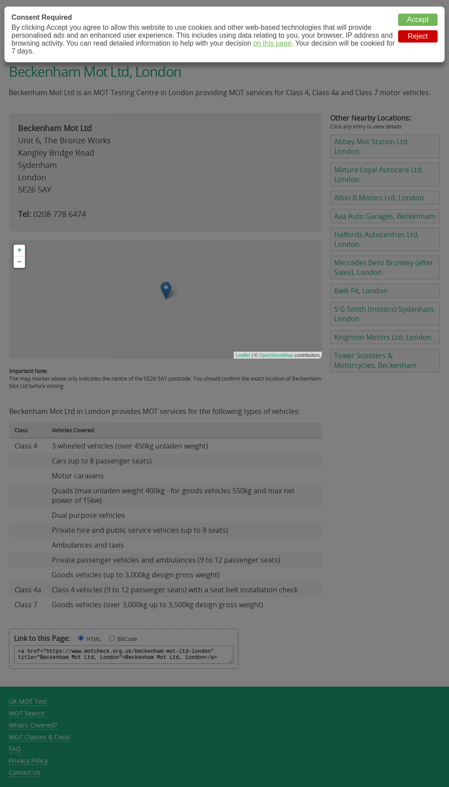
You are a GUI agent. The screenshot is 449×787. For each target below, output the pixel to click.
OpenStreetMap (276, 355)
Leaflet (243, 355)
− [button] (19, 262)
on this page (272, 43)
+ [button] (19, 250)
